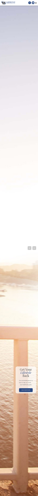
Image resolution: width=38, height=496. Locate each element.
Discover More (25, 390)
